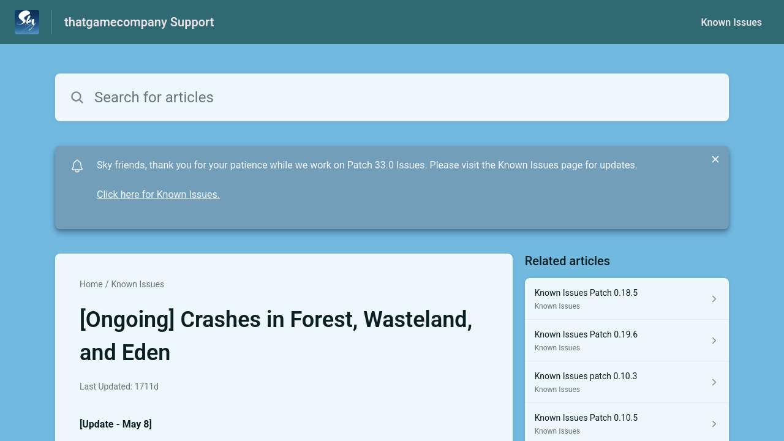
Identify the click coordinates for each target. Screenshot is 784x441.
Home (91, 284)
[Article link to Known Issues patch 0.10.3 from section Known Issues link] (627, 382)
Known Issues (731, 22)
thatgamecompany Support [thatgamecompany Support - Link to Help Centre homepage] (139, 22)
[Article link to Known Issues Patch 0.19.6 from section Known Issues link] (627, 340)
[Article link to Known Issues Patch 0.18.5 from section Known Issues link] (627, 299)
